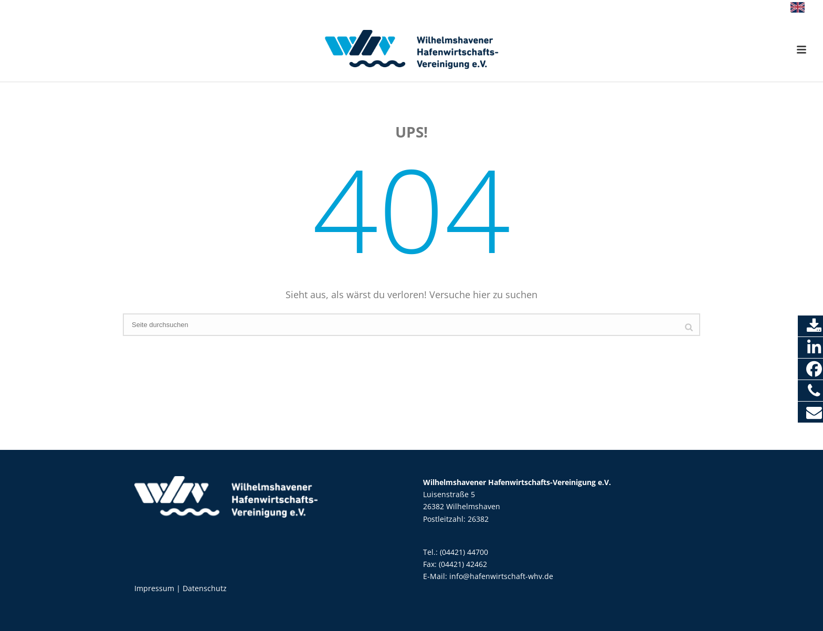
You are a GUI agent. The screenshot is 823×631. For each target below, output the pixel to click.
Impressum (154, 588)
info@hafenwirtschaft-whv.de (501, 576)
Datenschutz (205, 588)
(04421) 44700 (464, 552)
